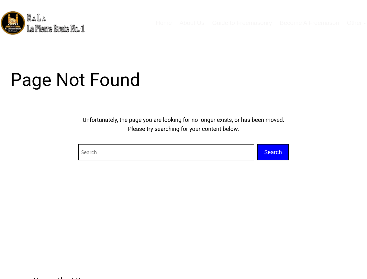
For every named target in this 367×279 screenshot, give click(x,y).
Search (273, 152)
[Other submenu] (365, 23)
